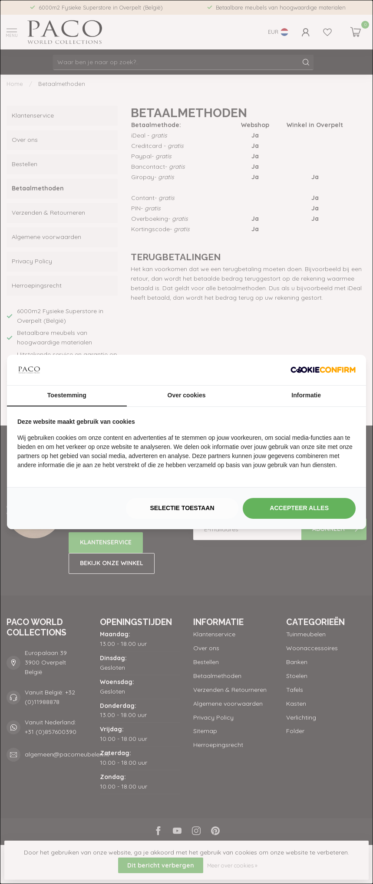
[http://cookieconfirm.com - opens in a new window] (323, 370)
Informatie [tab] (306, 395)
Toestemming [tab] (66, 395)
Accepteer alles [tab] (299, 507)
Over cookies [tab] (187, 395)
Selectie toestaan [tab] (182, 507)
